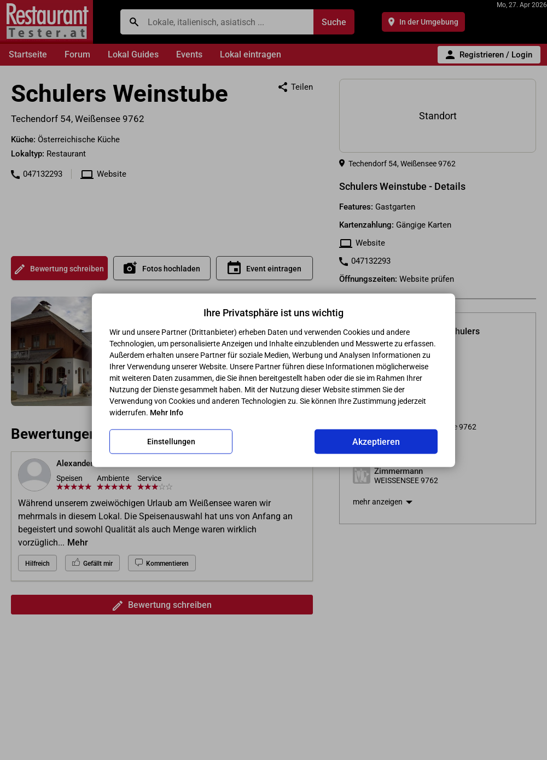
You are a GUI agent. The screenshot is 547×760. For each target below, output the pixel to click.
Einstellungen (171, 441)
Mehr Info (166, 412)
